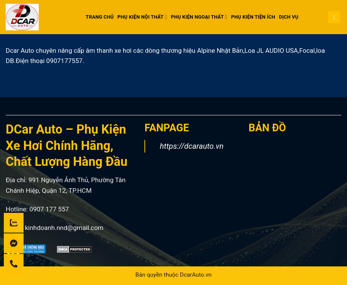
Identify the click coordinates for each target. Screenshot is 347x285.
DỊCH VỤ (288, 17)
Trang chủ (100, 17)
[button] (334, 17)
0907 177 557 (49, 209)
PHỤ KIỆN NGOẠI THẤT (199, 16)
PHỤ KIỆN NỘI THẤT (142, 16)
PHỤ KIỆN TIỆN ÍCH (253, 17)
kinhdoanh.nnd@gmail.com (64, 227)
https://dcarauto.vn (191, 146)
